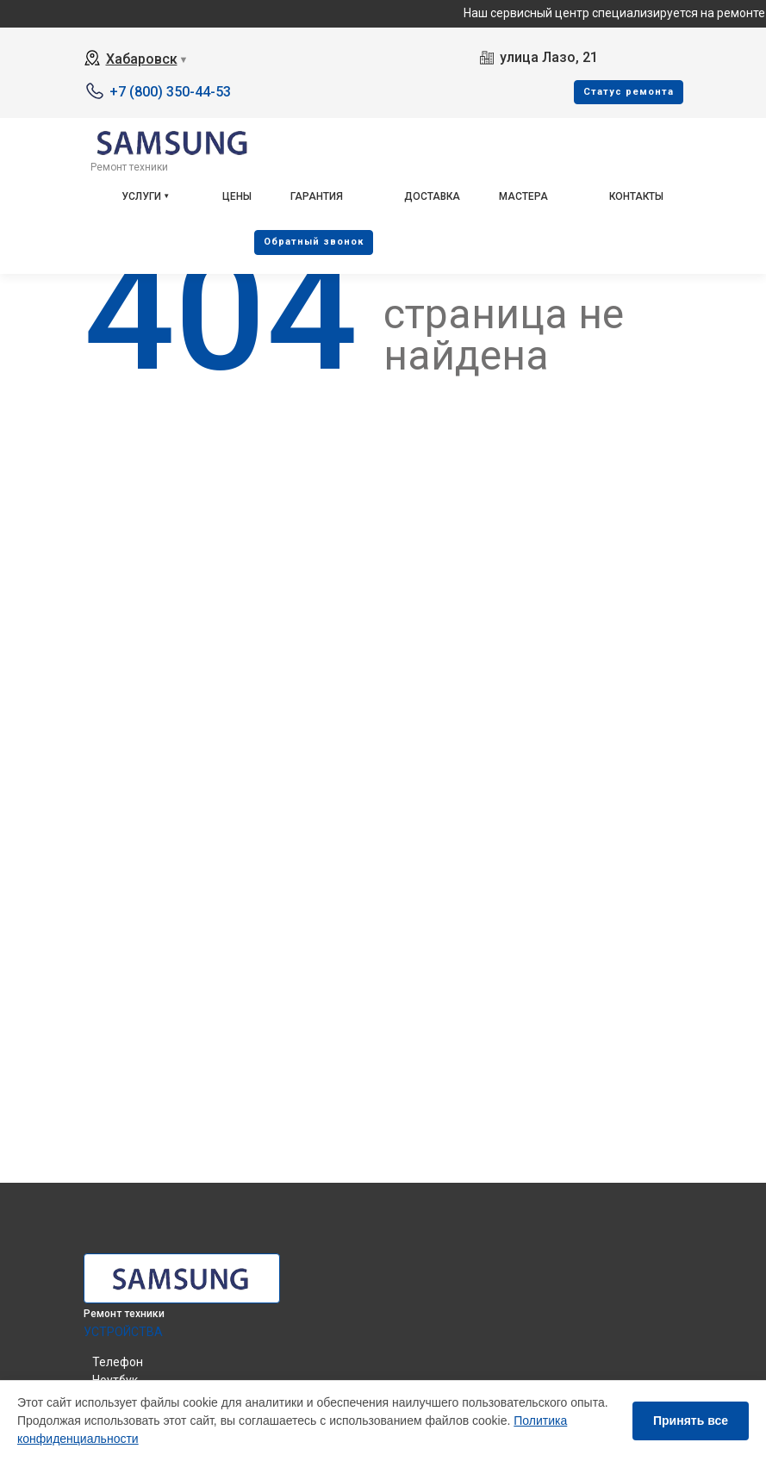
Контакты (636, 196)
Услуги (141, 196)
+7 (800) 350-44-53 (170, 92)
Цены (237, 196)
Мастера (523, 196)
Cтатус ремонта (628, 91)
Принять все (690, 1420)
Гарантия (316, 196)
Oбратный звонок (314, 241)
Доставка (432, 196)
